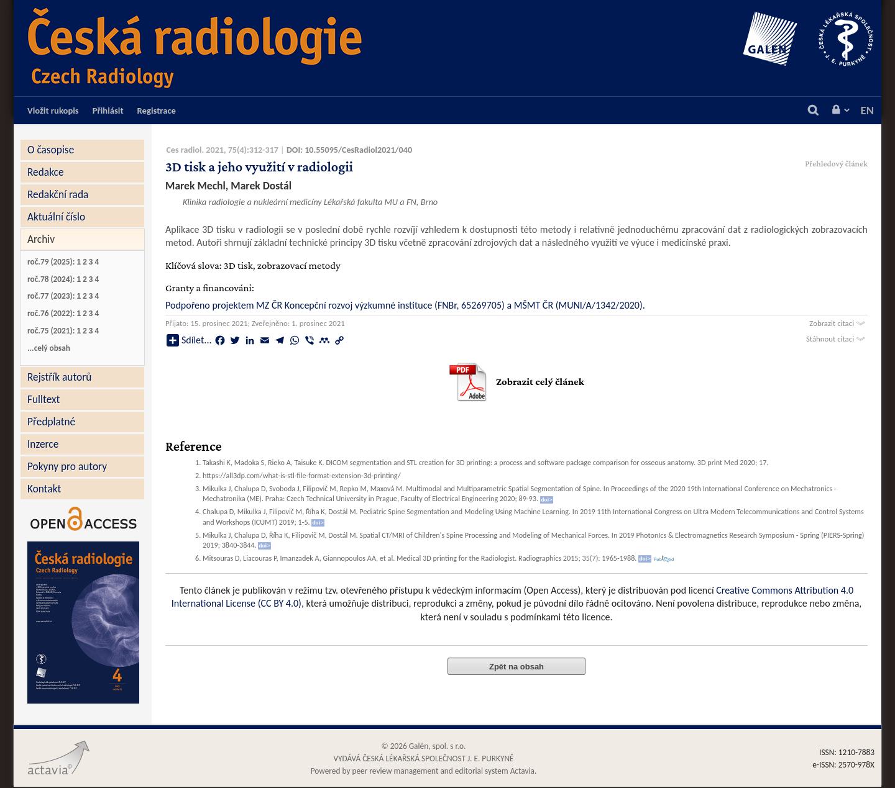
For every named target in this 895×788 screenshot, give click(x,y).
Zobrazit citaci (838, 323)
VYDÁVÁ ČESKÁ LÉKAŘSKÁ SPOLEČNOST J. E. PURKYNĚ (423, 758)
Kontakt (44, 489)
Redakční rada (57, 194)
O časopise (50, 149)
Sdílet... (189, 340)
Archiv (41, 239)
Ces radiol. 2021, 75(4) (206, 150)
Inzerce (42, 444)
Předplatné (51, 421)
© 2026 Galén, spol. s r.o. (424, 746)
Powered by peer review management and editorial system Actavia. (424, 771)
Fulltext (43, 399)
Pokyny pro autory (67, 466)
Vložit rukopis (53, 110)
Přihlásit (108, 110)
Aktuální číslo (56, 217)
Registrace (156, 110)
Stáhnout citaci (837, 338)
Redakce (45, 172)
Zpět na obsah (516, 666)
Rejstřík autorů (59, 377)
